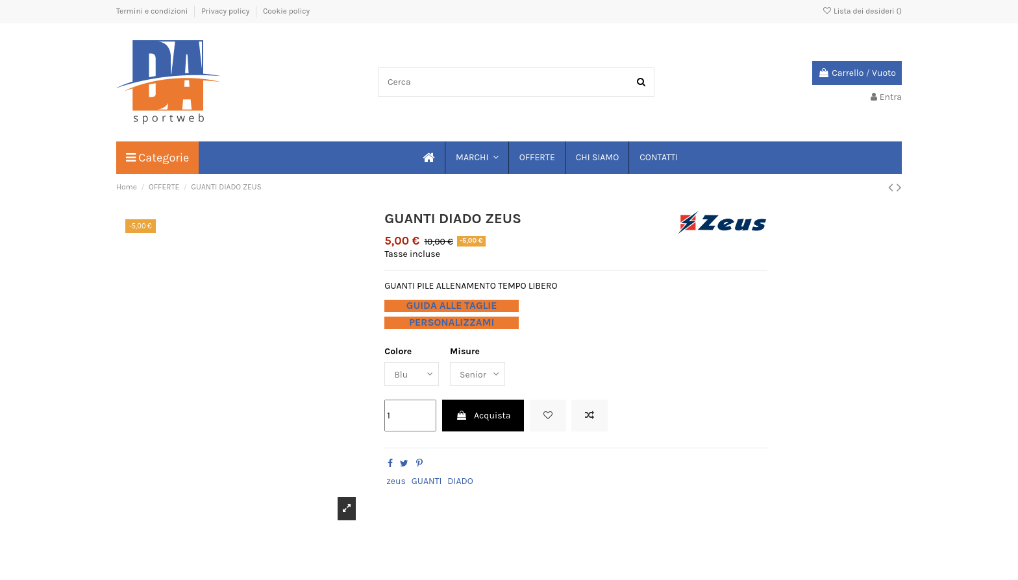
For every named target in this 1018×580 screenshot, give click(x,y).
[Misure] (478, 374)
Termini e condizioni (153, 11)
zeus (396, 481)
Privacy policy (226, 11)
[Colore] (411, 374)
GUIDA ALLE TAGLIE (451, 305)
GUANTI (427, 481)
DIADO (460, 481)
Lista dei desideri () (862, 11)
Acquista (483, 415)
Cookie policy (286, 11)
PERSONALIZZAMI (451, 322)
